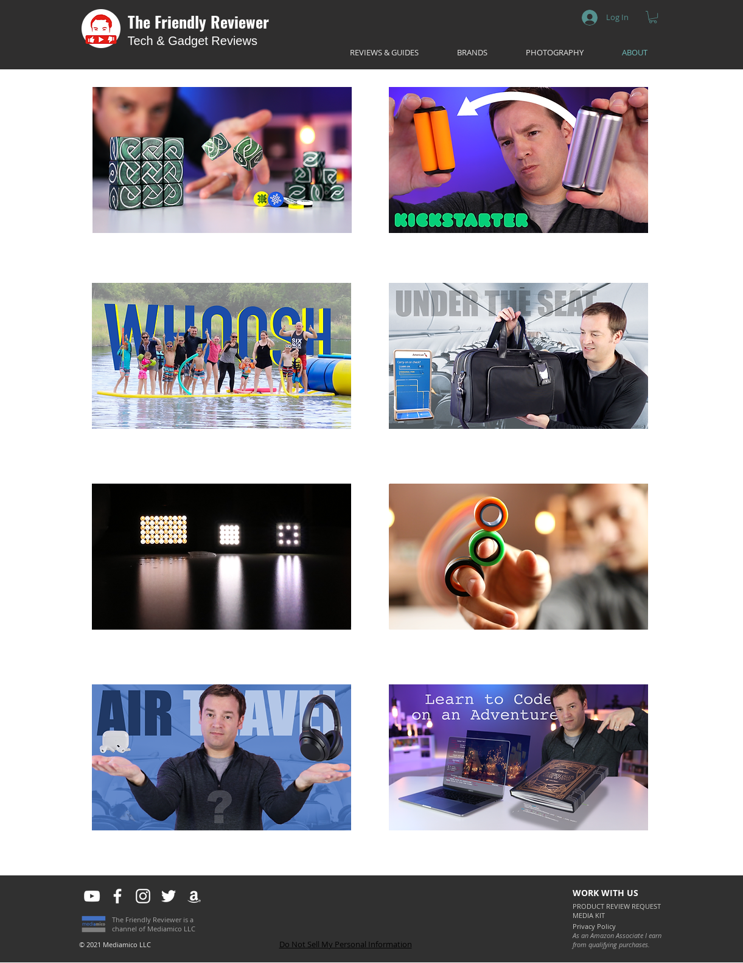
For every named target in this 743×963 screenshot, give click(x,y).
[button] (653, 17)
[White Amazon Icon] (194, 896)
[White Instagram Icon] (143, 896)
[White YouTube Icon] (92, 896)
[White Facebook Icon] (117, 896)
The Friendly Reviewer (198, 21)
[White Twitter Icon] (168, 896)
